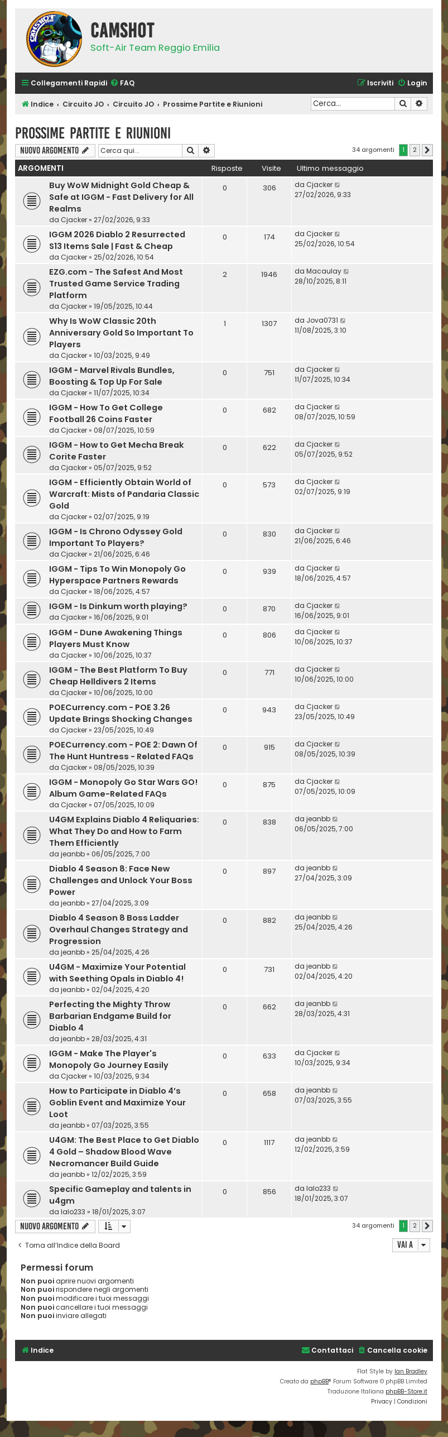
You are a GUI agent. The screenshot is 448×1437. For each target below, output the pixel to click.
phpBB (319, 1381)
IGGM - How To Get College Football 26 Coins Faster (106, 413)
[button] (427, 150)
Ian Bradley (410, 1371)
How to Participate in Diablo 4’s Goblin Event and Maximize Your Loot (117, 1102)
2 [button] (415, 149)
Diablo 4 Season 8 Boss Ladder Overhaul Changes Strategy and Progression (118, 929)
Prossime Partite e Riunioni (93, 133)
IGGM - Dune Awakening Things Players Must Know (115, 638)
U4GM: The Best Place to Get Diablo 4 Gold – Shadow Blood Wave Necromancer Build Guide (124, 1151)
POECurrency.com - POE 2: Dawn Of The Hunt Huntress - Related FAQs (123, 750)
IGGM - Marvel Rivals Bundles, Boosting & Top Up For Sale (112, 376)
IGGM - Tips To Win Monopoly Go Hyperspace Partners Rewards (117, 574)
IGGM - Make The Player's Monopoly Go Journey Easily (108, 1059)
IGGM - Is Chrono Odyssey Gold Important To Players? (115, 537)
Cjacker (74, 219)
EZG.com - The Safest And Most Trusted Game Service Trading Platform (116, 283)
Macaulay (323, 271)
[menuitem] (122, 83)
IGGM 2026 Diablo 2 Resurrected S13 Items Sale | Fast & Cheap (117, 240)
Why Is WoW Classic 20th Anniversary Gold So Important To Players (121, 332)
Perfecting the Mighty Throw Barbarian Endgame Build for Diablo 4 (110, 1016)
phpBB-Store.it (406, 1391)
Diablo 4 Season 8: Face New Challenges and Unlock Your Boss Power (120, 880)
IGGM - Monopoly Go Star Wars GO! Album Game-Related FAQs (123, 788)
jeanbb (73, 854)
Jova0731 (322, 320)
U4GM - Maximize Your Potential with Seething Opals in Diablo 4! (117, 972)
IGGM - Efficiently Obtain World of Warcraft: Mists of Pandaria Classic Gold (124, 494)
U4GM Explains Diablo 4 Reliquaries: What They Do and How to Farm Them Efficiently (124, 831)
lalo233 (73, 1211)
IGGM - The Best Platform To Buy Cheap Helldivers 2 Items (118, 675)
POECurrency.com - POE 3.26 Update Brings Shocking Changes (120, 713)
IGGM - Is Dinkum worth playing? (118, 606)
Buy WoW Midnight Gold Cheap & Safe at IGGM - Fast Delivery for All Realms (121, 197)
